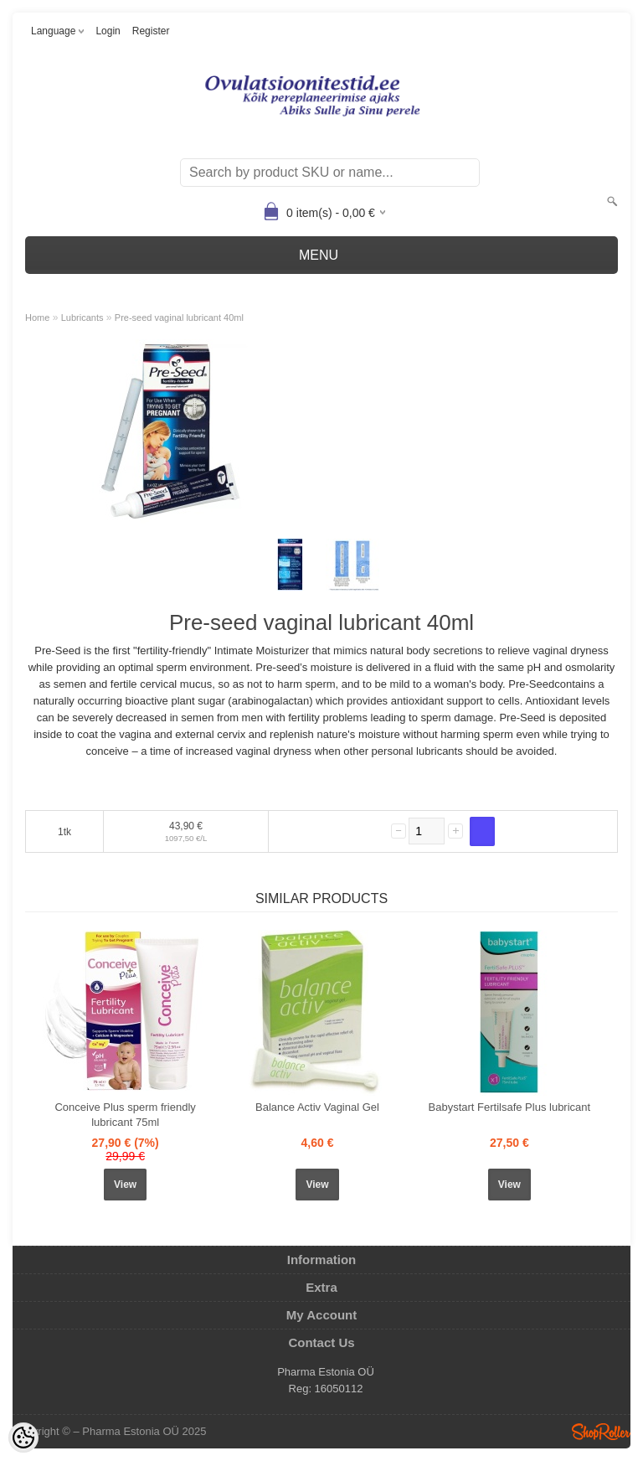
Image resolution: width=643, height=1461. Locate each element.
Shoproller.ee (601, 1431)
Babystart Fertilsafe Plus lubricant (510, 1107)
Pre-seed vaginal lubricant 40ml (179, 317)
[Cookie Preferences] (23, 1437)
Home (37, 317)
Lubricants (82, 317)
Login (107, 31)
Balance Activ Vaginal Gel (317, 1107)
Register (151, 31)
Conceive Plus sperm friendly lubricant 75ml (124, 1114)
